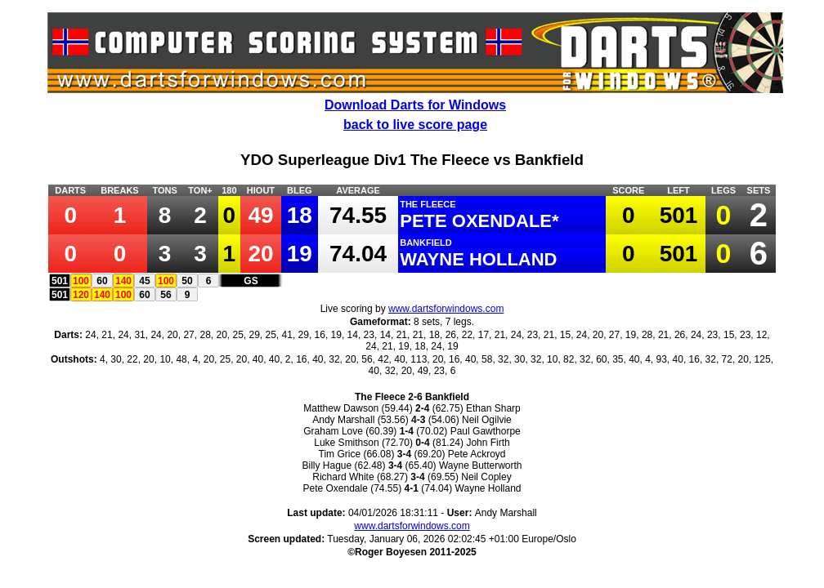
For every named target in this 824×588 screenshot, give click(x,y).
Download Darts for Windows (415, 105)
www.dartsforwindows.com (446, 308)
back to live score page (415, 124)
